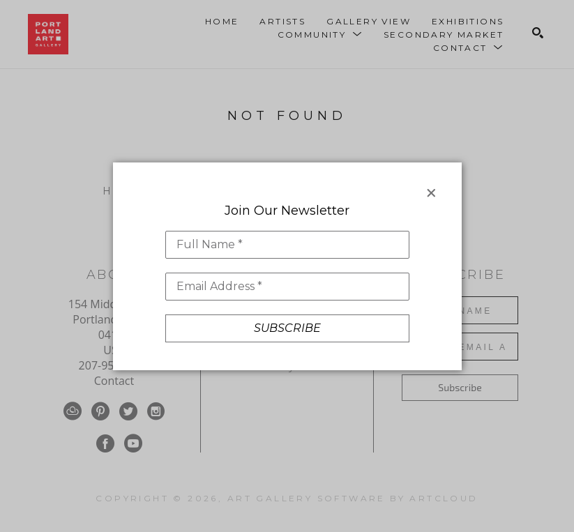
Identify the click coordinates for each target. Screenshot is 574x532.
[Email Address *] (287, 287)
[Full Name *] (287, 245)
